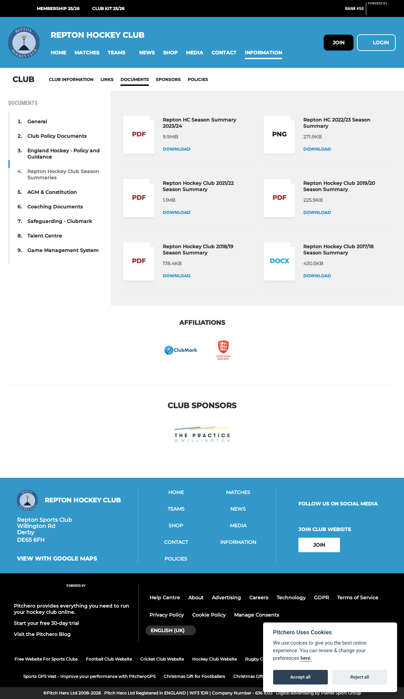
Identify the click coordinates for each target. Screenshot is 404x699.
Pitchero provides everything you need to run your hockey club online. (71, 609)
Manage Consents (256, 615)
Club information (71, 79)
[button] (58, 53)
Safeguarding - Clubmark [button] (59, 221)
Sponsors (168, 79)
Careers (258, 597)
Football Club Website (109, 659)
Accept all (300, 677)
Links (107, 79)
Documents (134, 79)
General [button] (37, 121)
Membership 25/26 (58, 8)
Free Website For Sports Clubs (46, 659)
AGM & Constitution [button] (52, 192)
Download (176, 149)
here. (306, 658)
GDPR (321, 597)
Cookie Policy (209, 615)
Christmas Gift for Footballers (194, 676)
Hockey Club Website (214, 659)
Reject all (359, 677)
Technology (291, 597)
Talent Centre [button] (44, 236)
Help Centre (165, 597)
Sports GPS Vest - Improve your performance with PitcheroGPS (89, 676)
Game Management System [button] (63, 250)
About (196, 597)
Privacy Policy (167, 615)
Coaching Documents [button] (55, 207)
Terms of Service (357, 597)
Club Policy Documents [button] (57, 136)
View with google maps (57, 558)
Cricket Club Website (162, 659)
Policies (198, 79)
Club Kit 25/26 (108, 8)
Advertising (226, 597)
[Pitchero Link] (382, 11)
